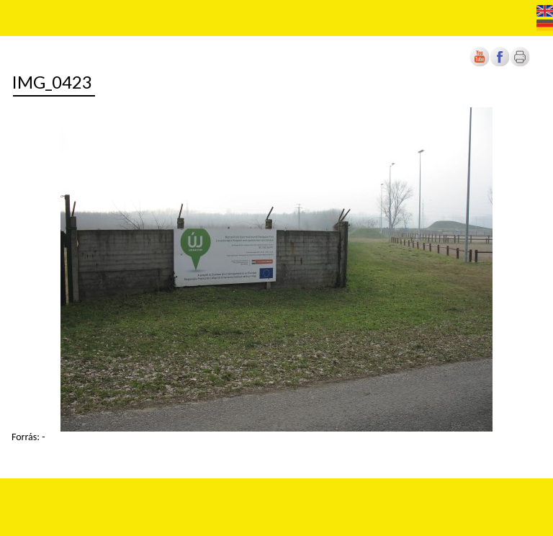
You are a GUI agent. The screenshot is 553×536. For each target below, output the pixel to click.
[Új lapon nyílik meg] (500, 64)
